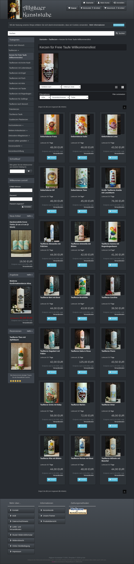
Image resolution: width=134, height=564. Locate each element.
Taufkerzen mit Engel (17, 73)
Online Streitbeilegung (20, 546)
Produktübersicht (48, 521)
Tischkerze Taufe (15, 114)
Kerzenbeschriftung (16, 151)
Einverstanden (119, 25)
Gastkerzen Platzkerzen (18, 119)
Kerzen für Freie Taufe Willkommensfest (18, 56)
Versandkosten (27, 266)
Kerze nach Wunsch (16, 45)
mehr (29, 216)
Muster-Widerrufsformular (21, 535)
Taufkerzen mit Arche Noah (19, 63)
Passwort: (13, 195)
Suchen (120, 33)
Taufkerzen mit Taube (17, 89)
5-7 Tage (50, 143)
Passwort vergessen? (17, 204)
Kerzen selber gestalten (19, 141)
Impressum (15, 552)
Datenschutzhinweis (19, 521)
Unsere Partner (47, 516)
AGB (13, 516)
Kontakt (14, 510)
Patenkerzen (14, 109)
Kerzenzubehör (15, 146)
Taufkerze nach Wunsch (18, 104)
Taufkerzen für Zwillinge (18, 99)
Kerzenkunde (46, 510)
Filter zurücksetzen (119, 94)
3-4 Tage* (81, 196)
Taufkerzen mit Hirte (17, 83)
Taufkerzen (14, 50)
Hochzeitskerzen (16, 125)
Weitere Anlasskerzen (18, 130)
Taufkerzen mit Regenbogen (20, 94)
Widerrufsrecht (17, 540)
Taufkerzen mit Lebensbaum (20, 68)
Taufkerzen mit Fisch (17, 78)
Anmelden (26, 207)
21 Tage (80, 357)
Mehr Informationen (97, 25)
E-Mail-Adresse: (15, 186)
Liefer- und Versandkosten (15, 528)
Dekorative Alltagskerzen (19, 136)
